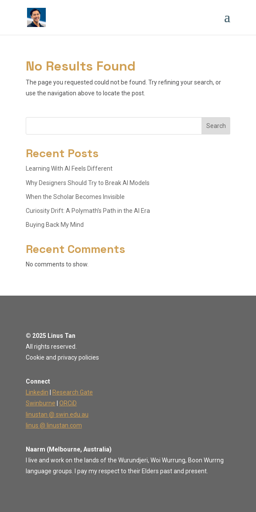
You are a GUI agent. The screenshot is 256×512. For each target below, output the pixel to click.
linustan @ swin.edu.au (57, 414)
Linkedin (37, 392)
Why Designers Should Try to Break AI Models (88, 182)
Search (216, 125)
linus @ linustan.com (54, 425)
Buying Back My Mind (55, 224)
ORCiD (68, 403)
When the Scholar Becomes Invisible (75, 196)
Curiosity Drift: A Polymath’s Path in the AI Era (88, 210)
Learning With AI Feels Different (69, 168)
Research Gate (72, 392)
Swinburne (40, 403)
